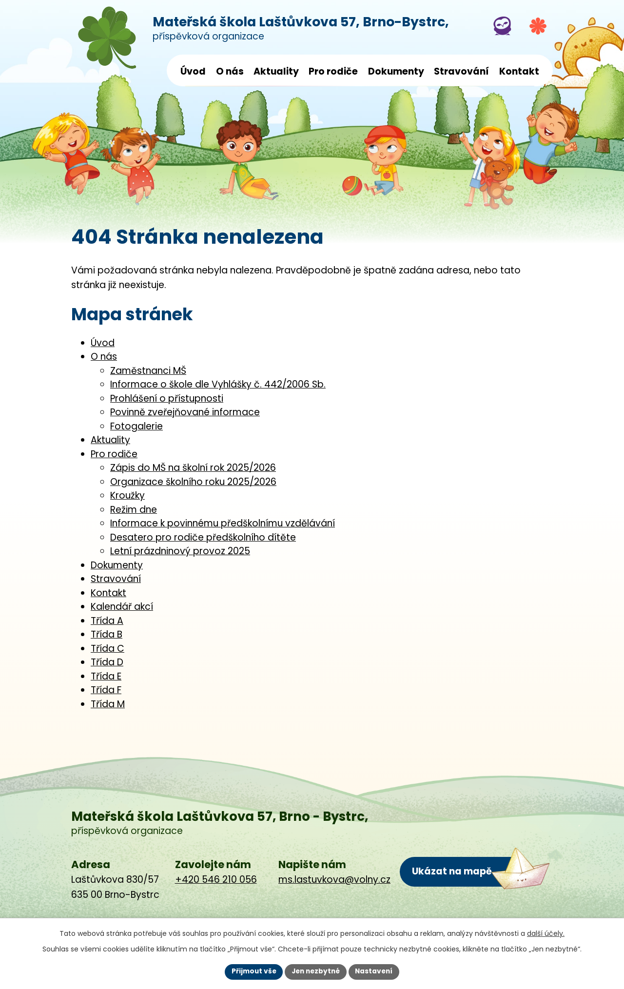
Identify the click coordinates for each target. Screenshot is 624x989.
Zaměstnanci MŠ (148, 370)
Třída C (107, 648)
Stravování (461, 71)
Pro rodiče (333, 71)
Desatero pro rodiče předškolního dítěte (203, 537)
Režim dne (133, 509)
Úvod (193, 71)
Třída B (106, 634)
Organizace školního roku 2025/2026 (193, 481)
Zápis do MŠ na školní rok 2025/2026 (193, 467)
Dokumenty (396, 71)
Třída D (107, 662)
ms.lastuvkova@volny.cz (334, 879)
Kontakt (519, 71)
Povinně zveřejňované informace (185, 412)
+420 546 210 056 (216, 879)
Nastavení (376, 971)
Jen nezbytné (315, 971)
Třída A (107, 620)
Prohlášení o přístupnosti (166, 398)
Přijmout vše (251, 971)
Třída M (108, 704)
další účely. (546, 933)
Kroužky (127, 495)
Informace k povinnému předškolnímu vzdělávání (222, 523)
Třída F (106, 690)
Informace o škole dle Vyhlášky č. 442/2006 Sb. (218, 384)
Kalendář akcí (122, 606)
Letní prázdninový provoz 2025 (180, 551)
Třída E (106, 676)
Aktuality (276, 71)
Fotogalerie (136, 426)
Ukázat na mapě (452, 871)
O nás (230, 71)
